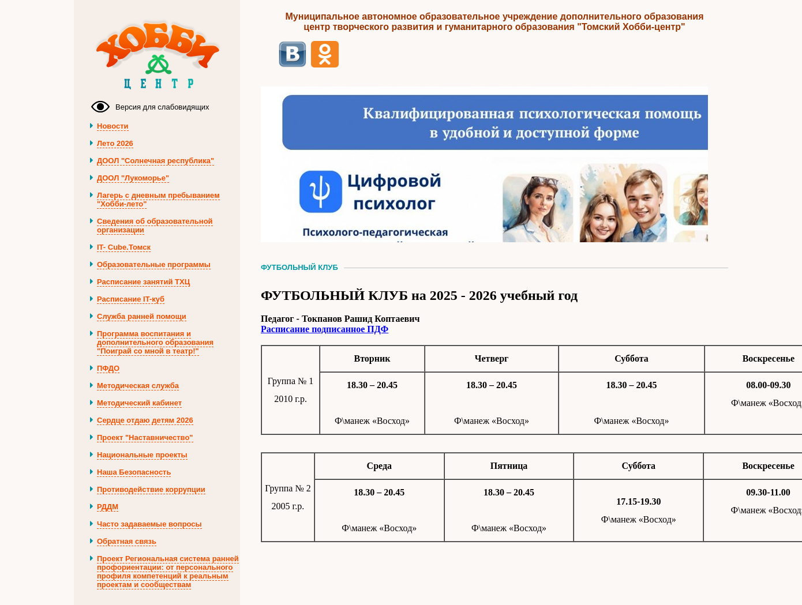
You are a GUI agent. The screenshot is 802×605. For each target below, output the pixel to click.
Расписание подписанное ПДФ (324, 329)
